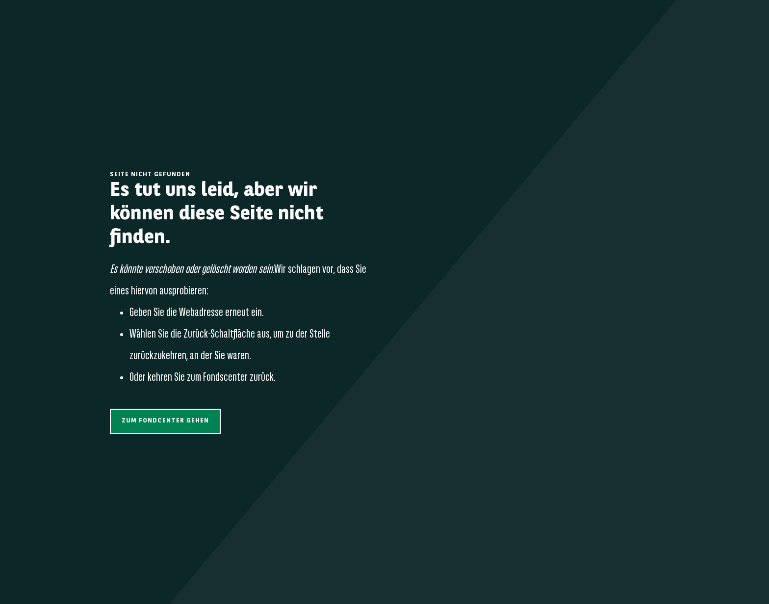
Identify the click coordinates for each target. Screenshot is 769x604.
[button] (165, 421)
